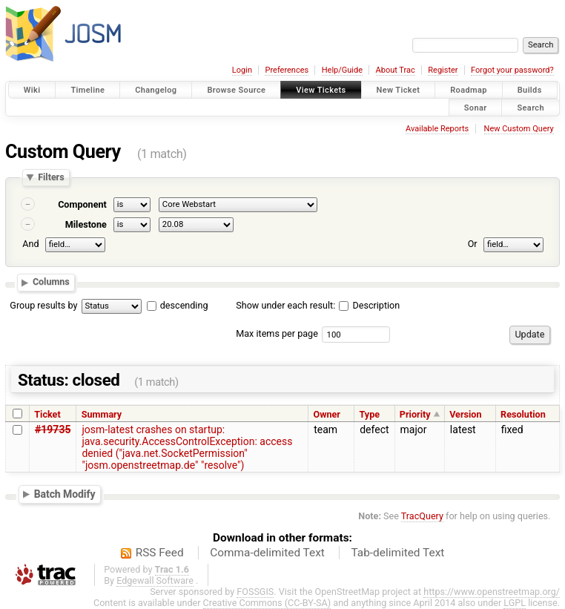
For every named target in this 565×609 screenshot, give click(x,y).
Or (473, 243)
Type (369, 414)
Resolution (523, 414)
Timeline (87, 90)
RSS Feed (160, 552)
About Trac (395, 70)
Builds (530, 90)
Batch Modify (65, 494)
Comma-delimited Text (267, 552)
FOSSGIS (255, 591)
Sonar (475, 107)
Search (530, 107)
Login (242, 70)
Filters (51, 177)
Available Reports (437, 129)
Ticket (47, 414)
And (30, 243)
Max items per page (277, 333)
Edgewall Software (155, 580)
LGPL (514, 602)
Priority (415, 414)
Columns (51, 282)
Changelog (155, 90)
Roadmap (468, 90)
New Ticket (398, 90)
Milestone (86, 224)
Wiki (32, 90)
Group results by (43, 305)
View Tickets (321, 90)
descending (184, 305)
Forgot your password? (512, 70)
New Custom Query (519, 129)
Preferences (286, 70)
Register (442, 70)
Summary (102, 414)
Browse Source (236, 90)
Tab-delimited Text (397, 552)
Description (369, 305)
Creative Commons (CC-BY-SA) (267, 602)
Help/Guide (342, 70)
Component (82, 204)
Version (465, 414)
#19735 (52, 429)
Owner (326, 414)
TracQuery (422, 515)
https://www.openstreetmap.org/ (491, 591)
